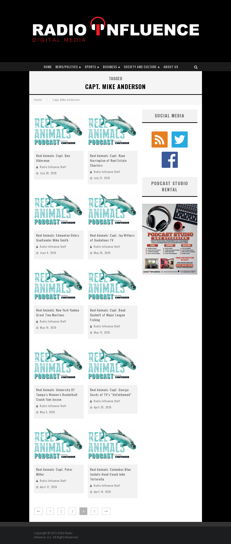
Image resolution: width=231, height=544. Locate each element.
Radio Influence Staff (53, 167)
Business (110, 66)
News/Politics (67, 66)
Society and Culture (140, 66)
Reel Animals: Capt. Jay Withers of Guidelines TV (112, 237)
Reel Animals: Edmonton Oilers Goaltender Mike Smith (57, 237)
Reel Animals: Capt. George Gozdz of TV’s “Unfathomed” (111, 392)
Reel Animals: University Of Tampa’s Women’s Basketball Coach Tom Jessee (56, 394)
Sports (90, 66)
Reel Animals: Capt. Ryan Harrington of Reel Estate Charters (108, 160)
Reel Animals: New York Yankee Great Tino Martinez (57, 312)
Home (48, 66)
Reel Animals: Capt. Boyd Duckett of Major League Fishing (108, 315)
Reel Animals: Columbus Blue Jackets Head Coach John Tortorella (110, 474)
